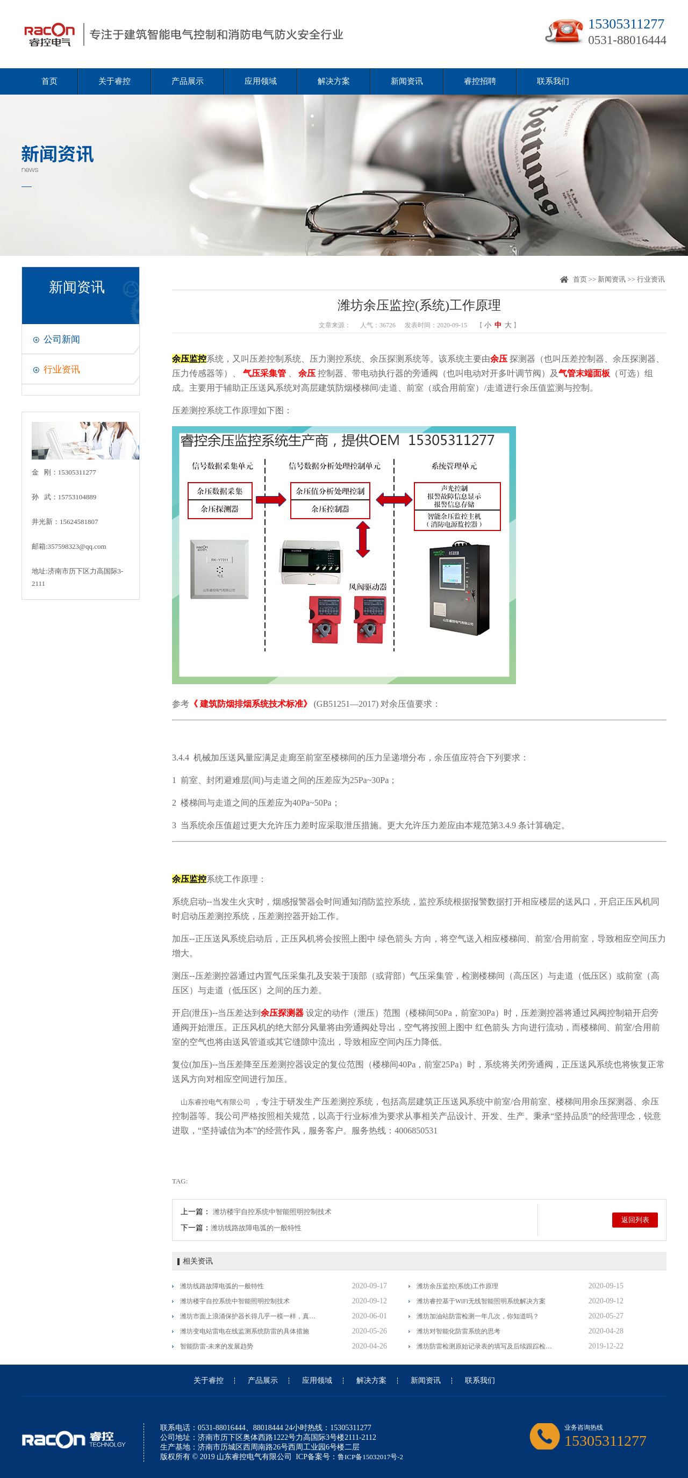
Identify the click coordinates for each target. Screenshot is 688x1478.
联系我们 (553, 81)
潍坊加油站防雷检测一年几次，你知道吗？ (478, 1316)
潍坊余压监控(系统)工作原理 (457, 1286)
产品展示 (187, 81)
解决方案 (334, 81)
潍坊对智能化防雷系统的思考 (458, 1331)
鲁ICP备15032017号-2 (370, 1457)
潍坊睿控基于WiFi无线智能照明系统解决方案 (481, 1301)
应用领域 (261, 81)
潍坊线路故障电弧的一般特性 (256, 1228)
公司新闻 (62, 339)
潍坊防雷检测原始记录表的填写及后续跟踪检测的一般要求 (485, 1346)
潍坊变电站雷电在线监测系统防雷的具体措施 (244, 1331)
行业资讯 (62, 369)
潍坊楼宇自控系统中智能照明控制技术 (272, 1212)
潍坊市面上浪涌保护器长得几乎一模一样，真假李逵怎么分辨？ (248, 1316)
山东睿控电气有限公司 (215, 1102)
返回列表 (635, 1220)
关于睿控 (114, 81)
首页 (49, 81)
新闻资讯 (407, 81)
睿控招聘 (480, 81)
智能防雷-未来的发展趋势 (216, 1346)
